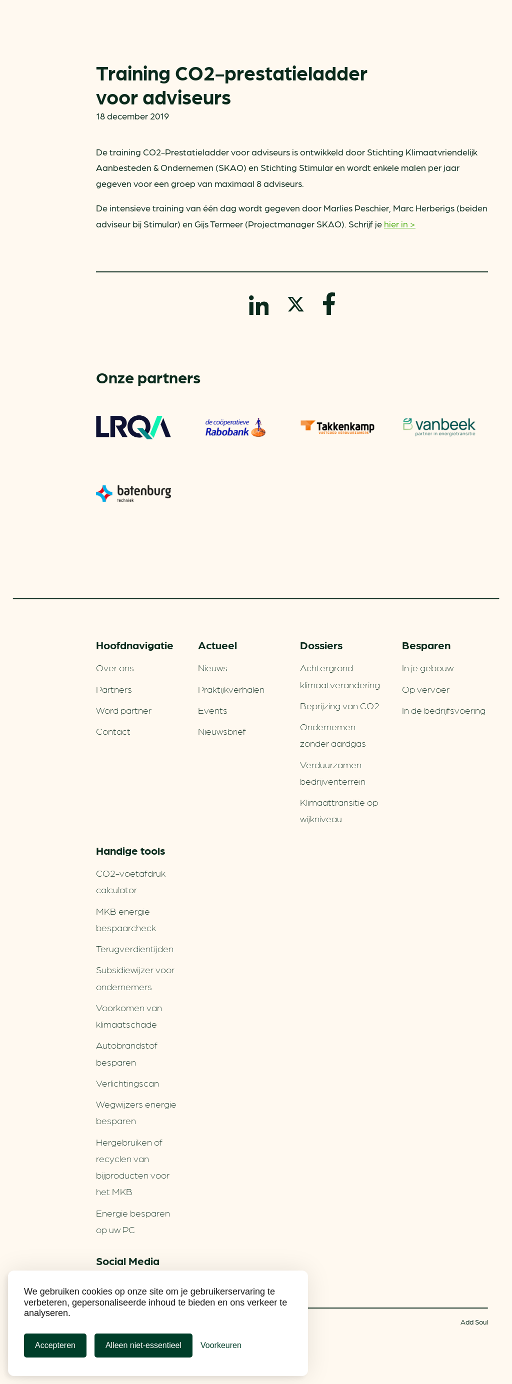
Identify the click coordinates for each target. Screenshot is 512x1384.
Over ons (115, 667)
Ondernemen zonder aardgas (333, 734)
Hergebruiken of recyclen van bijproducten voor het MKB (133, 1166)
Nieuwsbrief (222, 730)
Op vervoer (426, 688)
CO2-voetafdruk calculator (131, 881)
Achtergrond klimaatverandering (340, 675)
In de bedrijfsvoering (444, 709)
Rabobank (235, 427)
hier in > (400, 223)
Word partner (124, 709)
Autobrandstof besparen (127, 1053)
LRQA (133, 427)
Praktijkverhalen (231, 688)
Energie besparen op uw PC (133, 1221)
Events (213, 709)
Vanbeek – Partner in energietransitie (439, 427)
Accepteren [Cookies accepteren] (55, 1345)
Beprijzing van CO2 (340, 705)
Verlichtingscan (127, 1082)
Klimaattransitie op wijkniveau (339, 810)
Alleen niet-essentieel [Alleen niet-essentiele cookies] (144, 1345)
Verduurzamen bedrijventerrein (333, 772)
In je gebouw (428, 667)
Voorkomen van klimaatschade (129, 1015)
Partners (114, 688)
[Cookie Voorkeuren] (221, 1345)
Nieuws (213, 667)
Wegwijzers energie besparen (136, 1112)
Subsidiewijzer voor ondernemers (135, 977)
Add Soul (474, 1322)
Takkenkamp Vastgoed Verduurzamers (337, 427)
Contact (113, 730)
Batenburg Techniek (133, 493)
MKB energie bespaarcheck (126, 919)
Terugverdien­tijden (135, 948)
